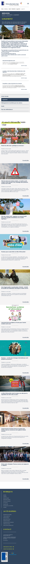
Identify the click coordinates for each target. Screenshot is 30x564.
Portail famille (6, 517)
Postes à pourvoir (6, 501)
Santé (2, 106)
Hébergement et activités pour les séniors (11, 103)
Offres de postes (6, 523)
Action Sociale (4, 96)
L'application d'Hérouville (8, 525)
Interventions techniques (8, 522)
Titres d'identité (6, 516)
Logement (4, 99)
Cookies (4, 507)
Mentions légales (6, 499)
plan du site (5, 504)
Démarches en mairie (7, 514)
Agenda (4, 495)
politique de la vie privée (8, 505)
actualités (5, 502)
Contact (5, 496)
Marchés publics (6, 520)
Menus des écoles (6, 519)
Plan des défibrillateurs (7, 109)
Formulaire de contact (8, 546)
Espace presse (6, 498)
